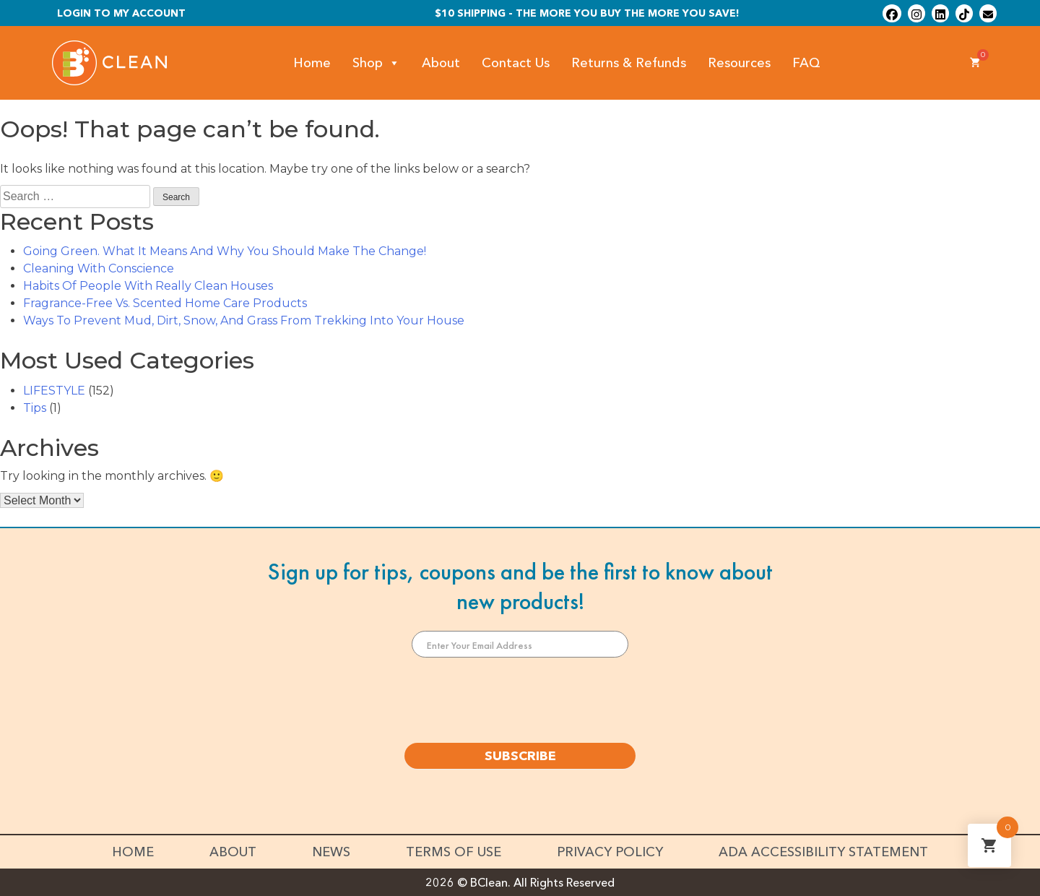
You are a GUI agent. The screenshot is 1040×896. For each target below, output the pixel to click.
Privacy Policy (610, 852)
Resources (739, 63)
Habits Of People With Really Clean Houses (148, 286)
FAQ (806, 63)
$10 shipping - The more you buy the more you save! (587, 13)
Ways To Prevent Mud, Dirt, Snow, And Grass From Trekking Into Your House (243, 320)
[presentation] (520, 700)
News (331, 852)
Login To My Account (121, 13)
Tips (34, 408)
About (441, 63)
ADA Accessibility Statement (823, 852)
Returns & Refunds (628, 63)
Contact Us (516, 63)
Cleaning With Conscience (98, 268)
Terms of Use (453, 852)
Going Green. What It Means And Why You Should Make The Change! (224, 251)
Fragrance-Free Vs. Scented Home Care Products (165, 303)
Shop (376, 63)
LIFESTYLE (54, 390)
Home (312, 63)
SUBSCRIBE (520, 756)
